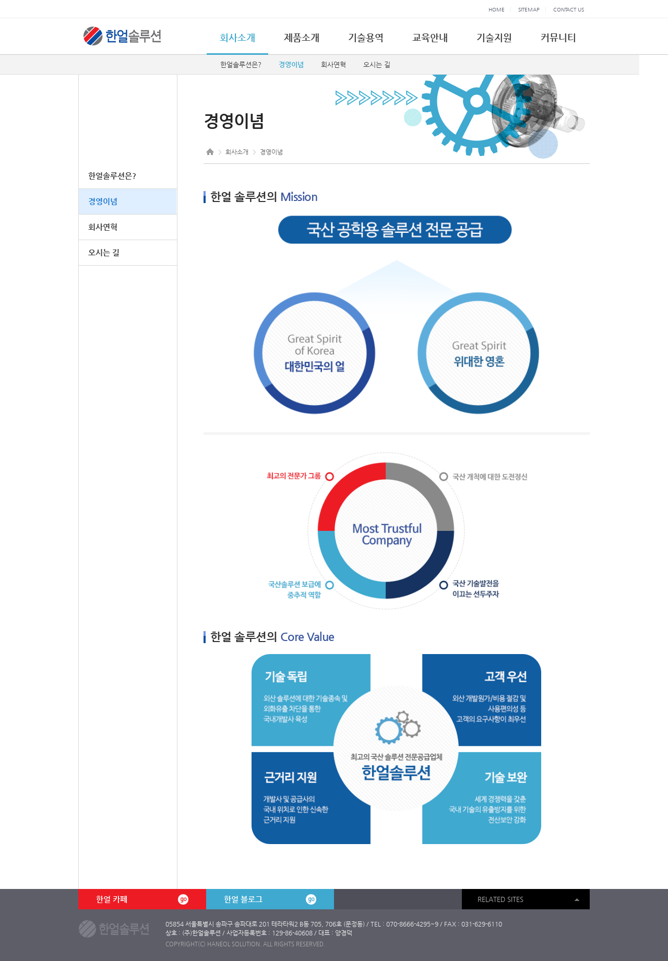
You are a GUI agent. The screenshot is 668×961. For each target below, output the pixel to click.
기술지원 (494, 37)
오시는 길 (376, 64)
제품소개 (301, 37)
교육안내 (430, 37)
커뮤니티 (558, 37)
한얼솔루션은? (240, 64)
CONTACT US (568, 10)
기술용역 (366, 37)
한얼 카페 (142, 899)
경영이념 (291, 64)
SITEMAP (529, 10)
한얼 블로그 (270, 899)
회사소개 (237, 37)
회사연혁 (333, 64)
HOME (496, 10)
